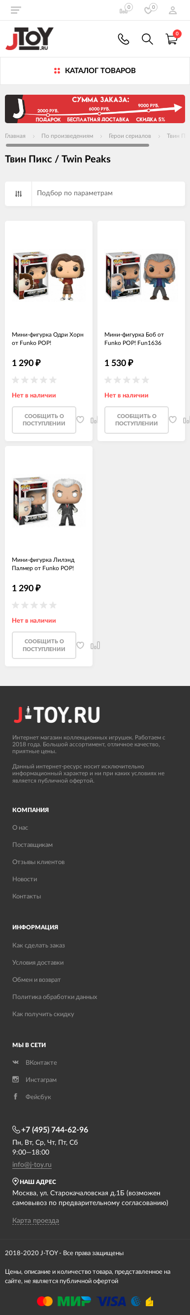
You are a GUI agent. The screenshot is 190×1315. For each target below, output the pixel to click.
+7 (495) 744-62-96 (50, 1130)
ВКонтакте (34, 1063)
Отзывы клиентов (38, 862)
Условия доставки (37, 963)
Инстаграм (34, 1080)
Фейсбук (31, 1097)
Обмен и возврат (36, 980)
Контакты (26, 897)
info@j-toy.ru (32, 1164)
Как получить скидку (43, 1014)
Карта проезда (35, 1220)
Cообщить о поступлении (44, 420)
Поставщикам (32, 845)
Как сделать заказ (38, 946)
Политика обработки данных (54, 997)
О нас (20, 828)
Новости (24, 879)
